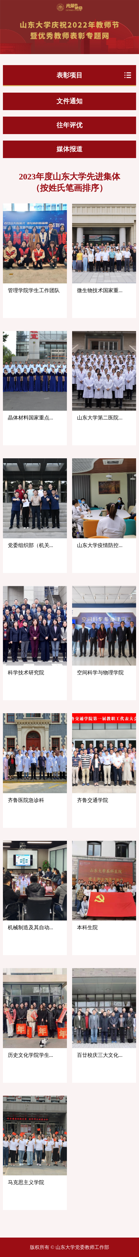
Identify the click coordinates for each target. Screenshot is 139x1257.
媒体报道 (69, 149)
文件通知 (69, 101)
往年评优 (69, 125)
